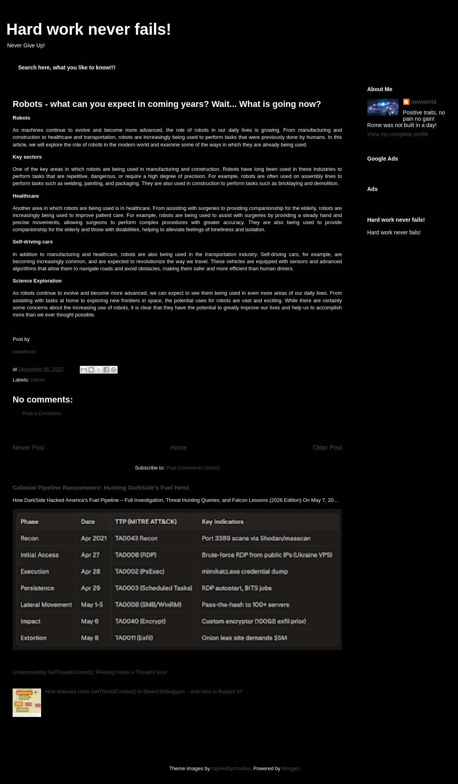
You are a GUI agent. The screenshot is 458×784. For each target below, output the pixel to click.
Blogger (290, 768)
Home (179, 447)
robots (38, 380)
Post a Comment (42, 413)
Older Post (327, 447)
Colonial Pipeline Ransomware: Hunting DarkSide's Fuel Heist (101, 487)
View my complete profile (397, 134)
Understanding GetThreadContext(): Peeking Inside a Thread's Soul (90, 672)
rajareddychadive (230, 768)
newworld (424, 102)
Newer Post (29, 447)
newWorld (24, 352)
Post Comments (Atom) (193, 468)
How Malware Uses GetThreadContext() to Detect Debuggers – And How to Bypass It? (143, 691)
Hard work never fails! (88, 29)
